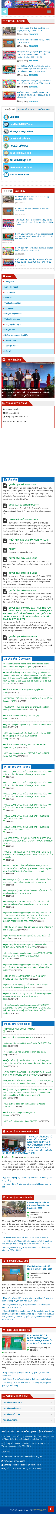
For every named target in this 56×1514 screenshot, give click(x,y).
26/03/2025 (34, 1275)
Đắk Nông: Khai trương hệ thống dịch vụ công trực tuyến (27, 1379)
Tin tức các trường (19, 766)
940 (39, 1278)
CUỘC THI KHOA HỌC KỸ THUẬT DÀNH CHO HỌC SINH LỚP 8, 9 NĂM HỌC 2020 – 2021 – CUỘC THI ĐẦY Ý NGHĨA (28, 855)
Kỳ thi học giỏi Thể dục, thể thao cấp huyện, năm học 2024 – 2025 (38, 1205)
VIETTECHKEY (39, 1510)
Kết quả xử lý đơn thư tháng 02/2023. (21, 1121)
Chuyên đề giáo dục (13, 314)
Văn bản (7, 298)
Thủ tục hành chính (12, 303)
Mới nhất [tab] (8, 191)
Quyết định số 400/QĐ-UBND (23, 590)
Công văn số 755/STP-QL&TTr (24, 505)
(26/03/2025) (19, 214)
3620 (37, 1157)
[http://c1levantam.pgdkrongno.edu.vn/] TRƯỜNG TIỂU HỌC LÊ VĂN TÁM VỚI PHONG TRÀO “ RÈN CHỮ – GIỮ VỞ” (28, 967)
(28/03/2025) (19, 203)
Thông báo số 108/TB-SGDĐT (23, 520)
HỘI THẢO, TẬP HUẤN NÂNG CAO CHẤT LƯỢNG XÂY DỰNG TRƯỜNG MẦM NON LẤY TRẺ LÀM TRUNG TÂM (27, 1063)
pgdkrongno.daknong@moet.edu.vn (25, 1465)
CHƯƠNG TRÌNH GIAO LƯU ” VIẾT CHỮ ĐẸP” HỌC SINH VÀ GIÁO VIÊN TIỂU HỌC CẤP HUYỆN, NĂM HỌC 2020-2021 (28, 841)
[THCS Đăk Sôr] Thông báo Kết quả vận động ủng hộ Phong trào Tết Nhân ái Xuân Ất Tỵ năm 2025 (27, 996)
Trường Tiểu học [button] (12, 1414)
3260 (14, 1352)
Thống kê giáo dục (12, 319)
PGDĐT (12, 549)
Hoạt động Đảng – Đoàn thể (22, 1131)
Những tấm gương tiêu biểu (16, 335)
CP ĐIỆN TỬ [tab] (9, 109)
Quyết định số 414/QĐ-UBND (23, 558)
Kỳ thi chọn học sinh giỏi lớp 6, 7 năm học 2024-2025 (26, 1237)
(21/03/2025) (19, 254)
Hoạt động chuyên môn (19, 1197)
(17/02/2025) (19, 266)
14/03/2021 (10, 846)
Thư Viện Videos (11, 346)
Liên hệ (7, 351)
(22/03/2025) (7, 242)
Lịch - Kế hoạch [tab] (26, 109)
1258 (40, 1217)
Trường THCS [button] (10, 1420)
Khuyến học (9, 330)
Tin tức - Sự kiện (15, 21)
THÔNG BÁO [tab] (44, 109)
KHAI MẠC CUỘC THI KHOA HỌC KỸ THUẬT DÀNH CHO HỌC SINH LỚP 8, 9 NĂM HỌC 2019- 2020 (39, 1339)
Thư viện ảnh (10, 340)
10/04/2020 (10, 874)
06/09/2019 (10, 1031)
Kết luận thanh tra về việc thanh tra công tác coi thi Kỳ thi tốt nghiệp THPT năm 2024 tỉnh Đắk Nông (27, 736)
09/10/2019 (10, 896)
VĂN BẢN (12, 479)
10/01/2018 (18, 1157)
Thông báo (9, 282)
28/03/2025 (34, 1215)
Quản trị (7, 1157)
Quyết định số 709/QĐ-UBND (23, 484)
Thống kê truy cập (16, 403)
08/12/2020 (10, 860)
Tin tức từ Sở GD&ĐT (19, 1024)
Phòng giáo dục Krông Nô (40, 1212)
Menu (9, 276)
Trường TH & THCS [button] (13, 1403)
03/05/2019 (10, 907)
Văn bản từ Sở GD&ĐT (19, 658)
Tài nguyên (9, 308)
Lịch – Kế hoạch (11, 287)
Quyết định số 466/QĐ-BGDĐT (24, 636)
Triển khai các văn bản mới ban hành (29, 540)
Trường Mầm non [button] (12, 1408)
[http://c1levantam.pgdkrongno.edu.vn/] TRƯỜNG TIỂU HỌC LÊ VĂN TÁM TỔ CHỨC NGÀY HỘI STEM (28, 956)
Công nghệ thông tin (13, 324)
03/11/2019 (10, 885)
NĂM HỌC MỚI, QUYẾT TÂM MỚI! (20, 1029)
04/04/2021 (10, 777)
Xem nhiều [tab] (20, 191)
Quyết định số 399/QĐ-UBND (23, 573)
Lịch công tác (10, 292)
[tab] (28, 1402)
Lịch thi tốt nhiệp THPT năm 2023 (19, 1037)
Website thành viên (17, 1395)
